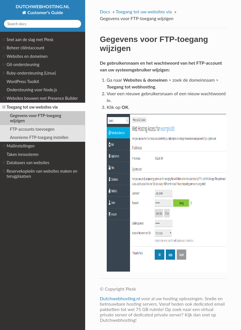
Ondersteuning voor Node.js (32, 89)
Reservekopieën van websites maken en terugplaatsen (40, 174)
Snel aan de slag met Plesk (28, 39)
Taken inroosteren (23, 154)
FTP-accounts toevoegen (32, 129)
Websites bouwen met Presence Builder (40, 98)
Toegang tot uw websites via (30, 107)
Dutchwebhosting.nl (120, 298)
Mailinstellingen (19, 146)
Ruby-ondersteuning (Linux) (29, 73)
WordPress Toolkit (23, 81)
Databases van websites (26, 162)
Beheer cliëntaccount (23, 47)
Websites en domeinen (25, 56)
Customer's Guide (44, 12)
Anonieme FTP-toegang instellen (39, 137)
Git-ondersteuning (21, 64)
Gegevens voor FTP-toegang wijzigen (35, 118)
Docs (105, 11)
